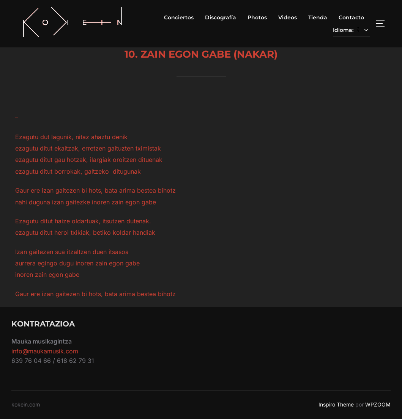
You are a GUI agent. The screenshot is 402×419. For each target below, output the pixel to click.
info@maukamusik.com (44, 351)
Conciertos (179, 17)
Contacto (351, 17)
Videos (287, 17)
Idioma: (351, 30)
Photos (257, 17)
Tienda (317, 17)
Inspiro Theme (336, 404)
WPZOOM (378, 404)
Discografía (220, 17)
